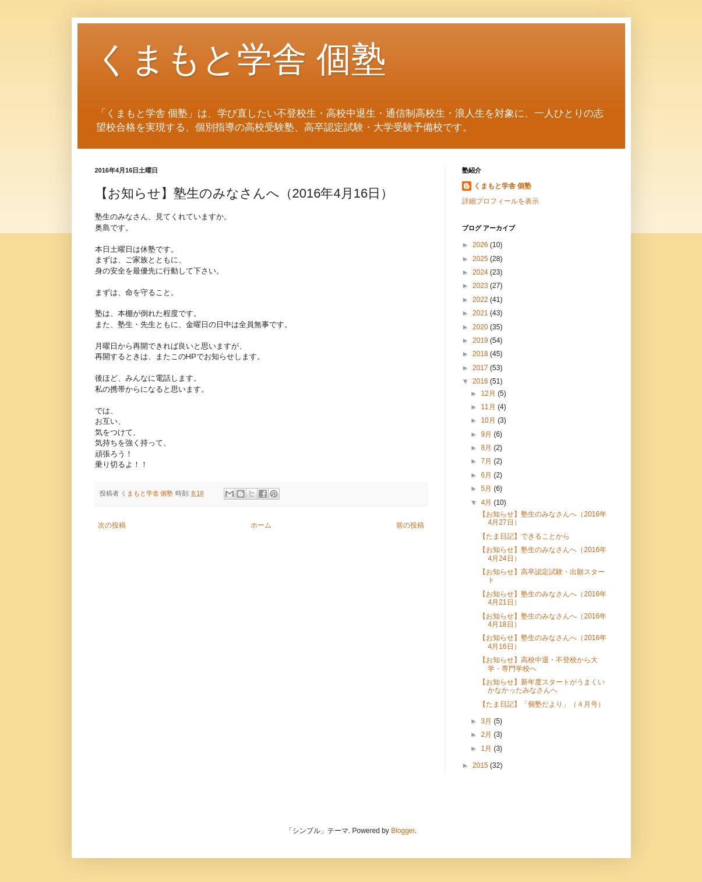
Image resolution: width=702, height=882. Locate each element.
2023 (481, 286)
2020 (481, 327)
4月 (487, 502)
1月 (487, 748)
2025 (481, 259)
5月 (487, 488)
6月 (487, 475)
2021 (481, 313)
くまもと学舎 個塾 (241, 59)
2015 (481, 765)
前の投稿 (410, 525)
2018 (481, 354)
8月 (487, 448)
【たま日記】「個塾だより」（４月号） (542, 704)
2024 (481, 272)
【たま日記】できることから (524, 536)
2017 (481, 368)
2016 (481, 381)
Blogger (403, 831)
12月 (489, 393)
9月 (487, 434)
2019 (481, 340)
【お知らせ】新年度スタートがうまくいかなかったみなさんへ (542, 686)
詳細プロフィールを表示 (500, 201)
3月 (487, 721)
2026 (481, 245)
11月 (489, 407)
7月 (487, 461)
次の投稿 (112, 525)
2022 (481, 300)
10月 (489, 420)
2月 (487, 734)
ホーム (261, 525)
